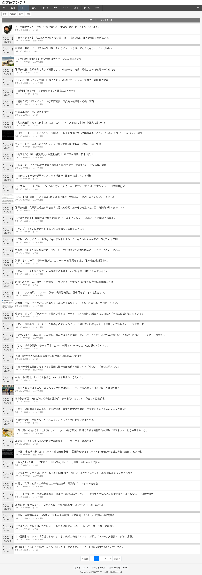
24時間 (13, 14)
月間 (28, 14)
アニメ (66, 8)
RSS (125, 567)
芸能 (34, 8)
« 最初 (85, 559)
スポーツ (45, 8)
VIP (55, 8)
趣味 (76, 8)
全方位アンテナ (14, 2)
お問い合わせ (114, 567)
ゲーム (87, 8)
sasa (97, 8)
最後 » (117, 559)
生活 (13, 8)
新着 (5, 14)
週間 (21, 14)
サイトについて (82, 567)
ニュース (23, 8)
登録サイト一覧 (98, 567)
